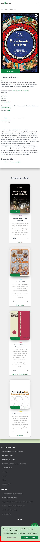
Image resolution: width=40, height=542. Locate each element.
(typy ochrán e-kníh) (6, 107)
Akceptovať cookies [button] (30, 537)
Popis (5, 118)
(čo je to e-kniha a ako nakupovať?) (20, 90)
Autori (4, 476)
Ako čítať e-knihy (7, 456)
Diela (4, 480)
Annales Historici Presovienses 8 (20, 346)
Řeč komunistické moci (20, 414)
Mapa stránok (6, 514)
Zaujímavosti (6, 484)
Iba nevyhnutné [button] (11, 537)
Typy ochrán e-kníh (8, 460)
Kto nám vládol (20, 281)
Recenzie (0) (6, 122)
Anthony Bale (4, 80)
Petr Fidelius (20, 435)
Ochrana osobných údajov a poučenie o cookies (17, 502)
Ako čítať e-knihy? (5, 102)
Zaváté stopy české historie (20, 219)
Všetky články (7, 468)
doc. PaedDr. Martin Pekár (18, 374)
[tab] (6, 118)
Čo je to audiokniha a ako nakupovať (14, 464)
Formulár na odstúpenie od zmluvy (13, 506)
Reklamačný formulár (9, 510)
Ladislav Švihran (20, 305)
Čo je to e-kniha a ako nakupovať (12, 451)
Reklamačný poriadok (9, 498)
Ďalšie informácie (19, 118)
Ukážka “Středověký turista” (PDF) (13, 161)
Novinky (4, 472)
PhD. (26, 374)
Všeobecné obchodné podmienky (12, 494)
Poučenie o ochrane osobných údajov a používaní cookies (20, 533)
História (6, 9)
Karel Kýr (20, 242)
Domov (2, 9)
